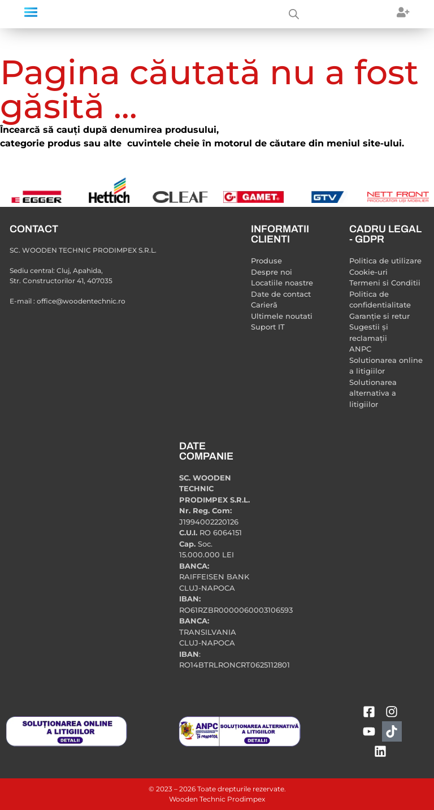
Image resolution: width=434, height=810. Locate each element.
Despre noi (271, 271)
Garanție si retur (379, 315)
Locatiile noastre (282, 282)
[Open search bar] (294, 14)
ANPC (360, 348)
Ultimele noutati (282, 315)
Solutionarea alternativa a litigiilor (373, 393)
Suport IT (268, 326)
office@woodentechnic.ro (81, 301)
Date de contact (281, 293)
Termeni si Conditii (384, 282)
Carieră (264, 304)
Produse (266, 260)
